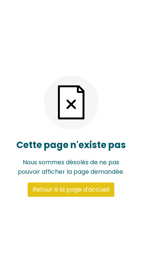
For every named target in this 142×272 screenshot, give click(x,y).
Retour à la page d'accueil (71, 189)
